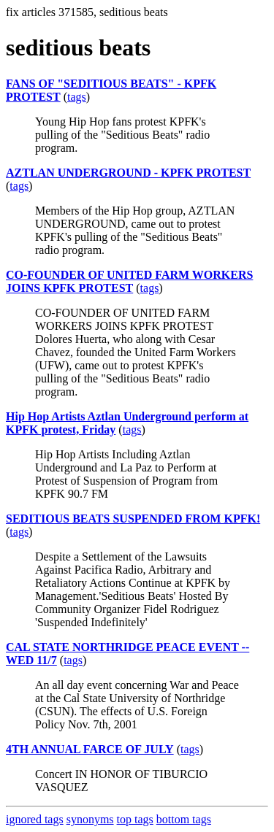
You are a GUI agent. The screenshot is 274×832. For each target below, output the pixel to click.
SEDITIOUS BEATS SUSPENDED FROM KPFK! (133, 518)
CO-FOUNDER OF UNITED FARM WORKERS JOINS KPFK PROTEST (129, 281)
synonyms (90, 819)
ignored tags (35, 819)
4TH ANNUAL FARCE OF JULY (90, 749)
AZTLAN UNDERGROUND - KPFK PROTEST (128, 172)
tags (76, 96)
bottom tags (183, 819)
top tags (135, 819)
